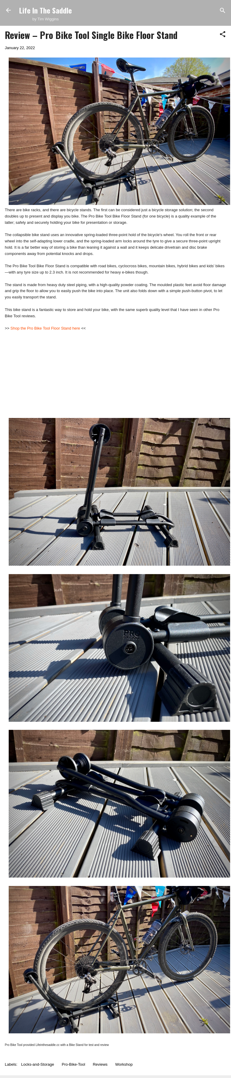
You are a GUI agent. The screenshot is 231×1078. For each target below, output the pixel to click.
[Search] (222, 11)
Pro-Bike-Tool (73, 1064)
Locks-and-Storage (37, 1064)
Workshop (123, 1064)
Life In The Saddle (45, 10)
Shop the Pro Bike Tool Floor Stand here (45, 328)
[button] (222, 35)
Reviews (100, 1064)
